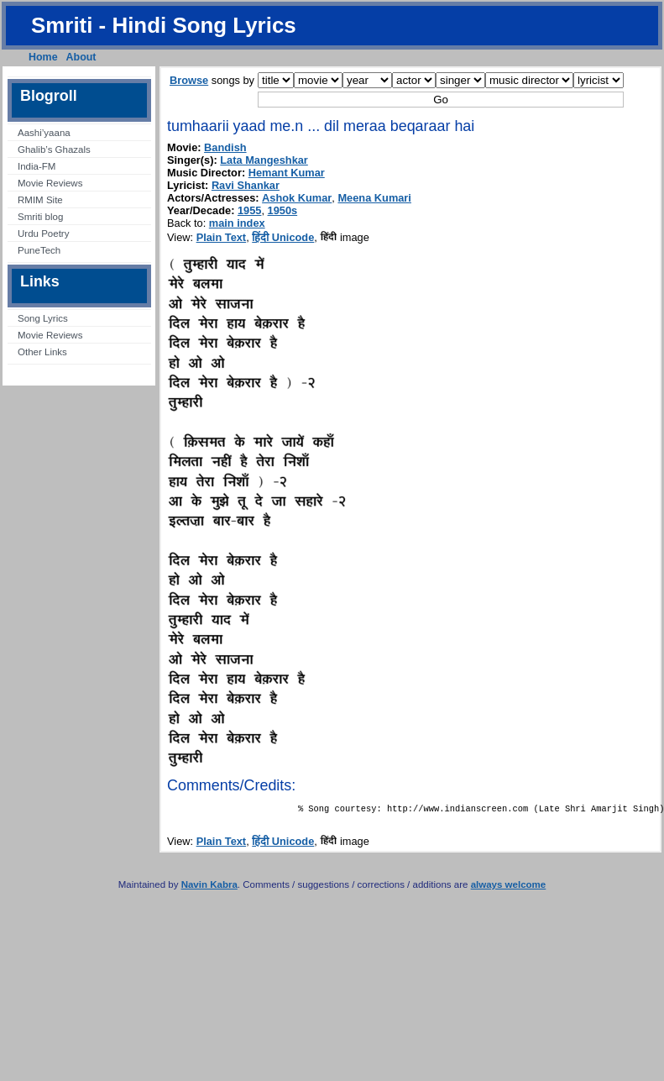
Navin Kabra (209, 888)
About (81, 57)
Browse (189, 80)
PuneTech (39, 250)
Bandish (225, 147)
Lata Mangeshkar (264, 160)
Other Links (42, 352)
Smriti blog (40, 217)
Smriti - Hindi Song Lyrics (163, 25)
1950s (283, 210)
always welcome (508, 888)
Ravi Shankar (246, 185)
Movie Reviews (50, 183)
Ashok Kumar (297, 198)
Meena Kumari (373, 198)
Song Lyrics (43, 318)
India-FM (36, 166)
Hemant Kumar (286, 172)
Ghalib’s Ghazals (54, 149)
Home (43, 57)
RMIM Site (40, 200)
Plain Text (221, 237)
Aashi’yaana (44, 133)
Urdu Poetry (43, 233)
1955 (249, 210)
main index (237, 223)
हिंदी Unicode (283, 237)
